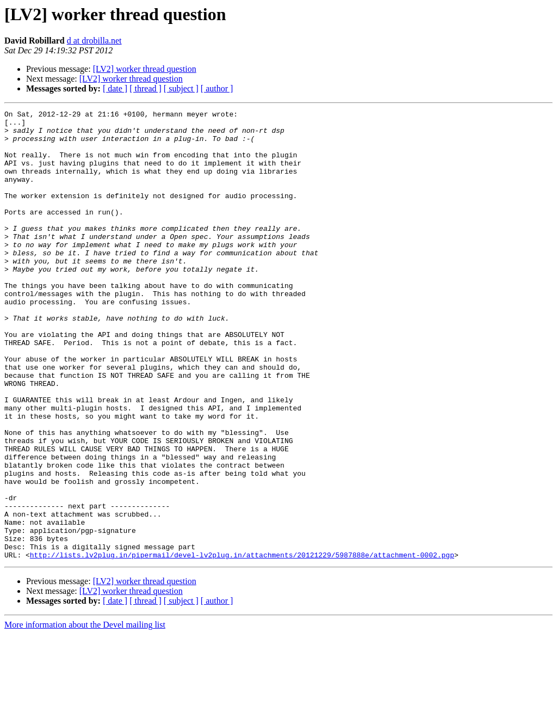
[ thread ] (145, 88)
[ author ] (217, 88)
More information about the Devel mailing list (84, 714)
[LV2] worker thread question (144, 68)
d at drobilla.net (94, 40)
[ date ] (115, 88)
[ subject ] (181, 88)
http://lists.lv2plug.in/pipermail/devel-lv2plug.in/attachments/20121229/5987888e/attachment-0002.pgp (242, 644)
